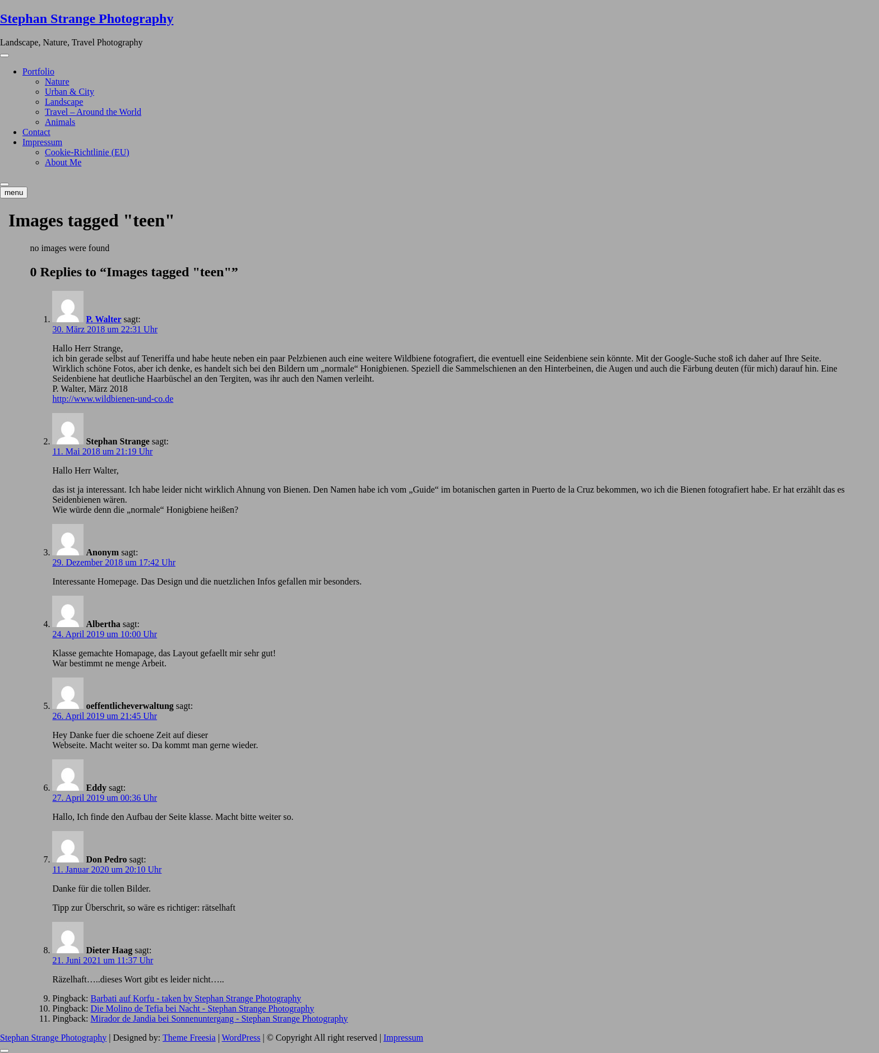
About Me (63, 162)
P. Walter (103, 319)
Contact (36, 132)
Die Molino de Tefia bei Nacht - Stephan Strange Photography (202, 1008)
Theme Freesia (189, 1037)
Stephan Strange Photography (86, 18)
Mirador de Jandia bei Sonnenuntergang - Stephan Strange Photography (219, 1018)
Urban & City (69, 91)
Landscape (64, 101)
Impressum (42, 142)
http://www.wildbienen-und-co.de (112, 398)
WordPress (241, 1037)
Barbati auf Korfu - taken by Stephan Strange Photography (195, 998)
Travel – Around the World (93, 112)
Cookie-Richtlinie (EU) (87, 152)
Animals (60, 122)
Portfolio (38, 71)
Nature (57, 81)
